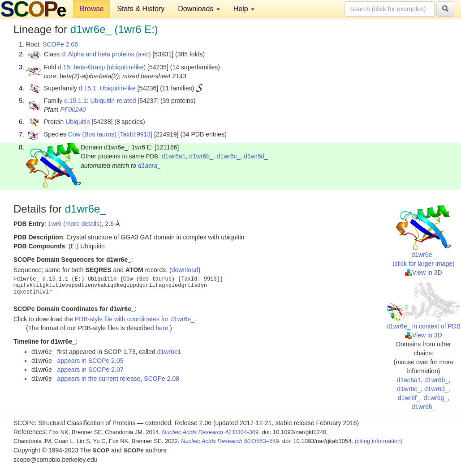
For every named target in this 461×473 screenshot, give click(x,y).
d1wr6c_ (229, 156)
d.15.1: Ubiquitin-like (107, 88)
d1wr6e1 (169, 351)
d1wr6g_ (435, 397)
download (185, 269)
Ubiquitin (77, 121)
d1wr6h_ (424, 406)
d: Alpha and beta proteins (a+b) (106, 54)
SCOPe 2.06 (60, 44)
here (161, 328)
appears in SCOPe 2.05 (90, 360)
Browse (91, 9)
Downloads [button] (199, 9)
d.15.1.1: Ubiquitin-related (100, 100)
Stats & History (140, 9)
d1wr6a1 (174, 156)
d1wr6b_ (201, 156)
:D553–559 (230, 441)
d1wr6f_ (409, 397)
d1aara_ (149, 165)
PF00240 (73, 109)
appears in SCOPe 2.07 (90, 369)
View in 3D (423, 272)
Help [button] (243, 9)
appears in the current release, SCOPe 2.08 (118, 378)
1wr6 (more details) (75, 223)
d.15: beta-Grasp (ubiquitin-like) (102, 67)
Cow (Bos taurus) (92, 134)
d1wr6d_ (256, 156)
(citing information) (379, 441)
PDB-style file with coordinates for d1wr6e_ (134, 319)
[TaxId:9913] (135, 134)
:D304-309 (210, 432)
